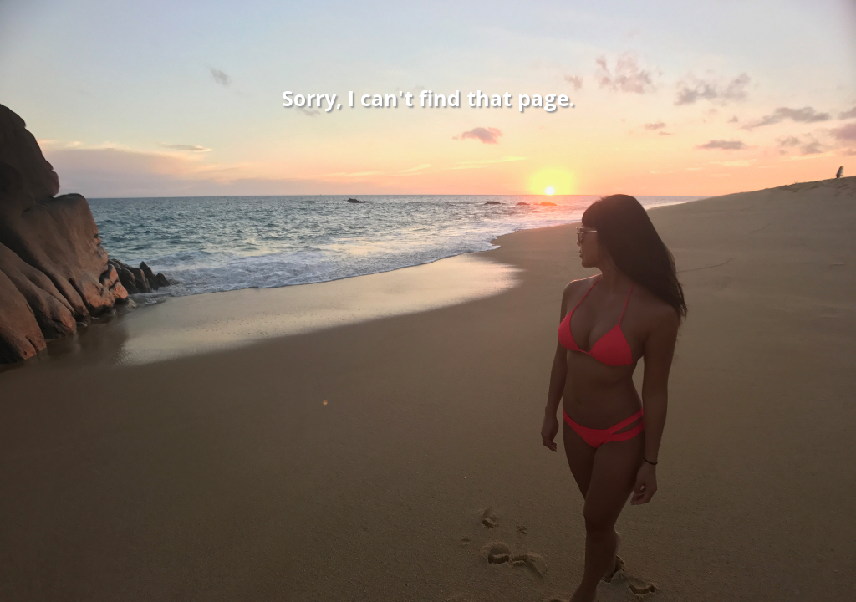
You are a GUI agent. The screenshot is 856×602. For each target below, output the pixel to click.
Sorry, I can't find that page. (428, 98)
